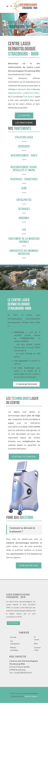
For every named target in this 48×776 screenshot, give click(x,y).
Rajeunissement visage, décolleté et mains (24, 168)
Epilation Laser (24, 137)
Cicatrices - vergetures (24, 179)
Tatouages (24, 209)
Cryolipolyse (24, 199)
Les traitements (15, 715)
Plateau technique (24, 529)
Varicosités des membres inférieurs (24, 252)
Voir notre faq (28, 638)
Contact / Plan (37, 721)
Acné (24, 188)
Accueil (13, 710)
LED (24, 229)
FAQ (36, 717)
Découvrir (13, 696)
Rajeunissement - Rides (24, 155)
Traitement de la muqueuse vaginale (24, 240)
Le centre (24, 115)
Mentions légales (31, 769)
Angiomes (24, 218)
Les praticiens (24, 122)
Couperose (24, 146)
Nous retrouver (26, 457)
